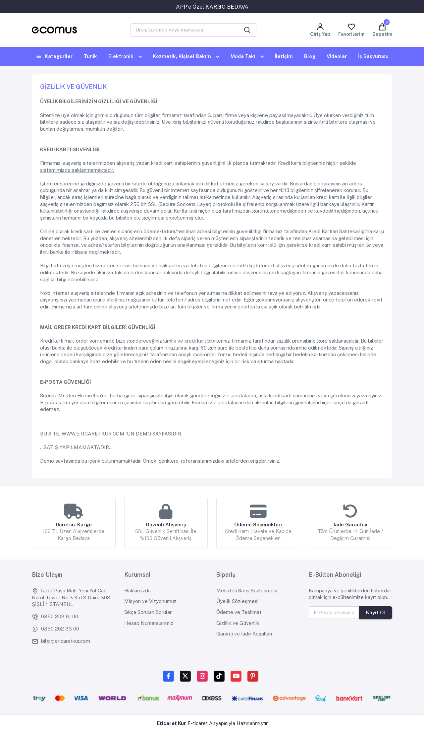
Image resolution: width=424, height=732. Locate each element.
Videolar (337, 56)
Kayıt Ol (375, 612)
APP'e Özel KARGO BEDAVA (212, 7)
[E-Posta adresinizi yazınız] (334, 612)
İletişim (284, 56)
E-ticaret (197, 723)
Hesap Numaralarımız (148, 623)
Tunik (90, 56)
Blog (309, 56)
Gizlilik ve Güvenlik (237, 623)
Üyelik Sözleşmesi (237, 601)
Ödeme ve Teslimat (238, 612)
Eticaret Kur (171, 723)
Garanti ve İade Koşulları (244, 633)
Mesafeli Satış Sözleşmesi (246, 590)
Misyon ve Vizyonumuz (150, 601)
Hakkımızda (137, 590)
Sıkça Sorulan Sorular (148, 612)
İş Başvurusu (373, 56)
